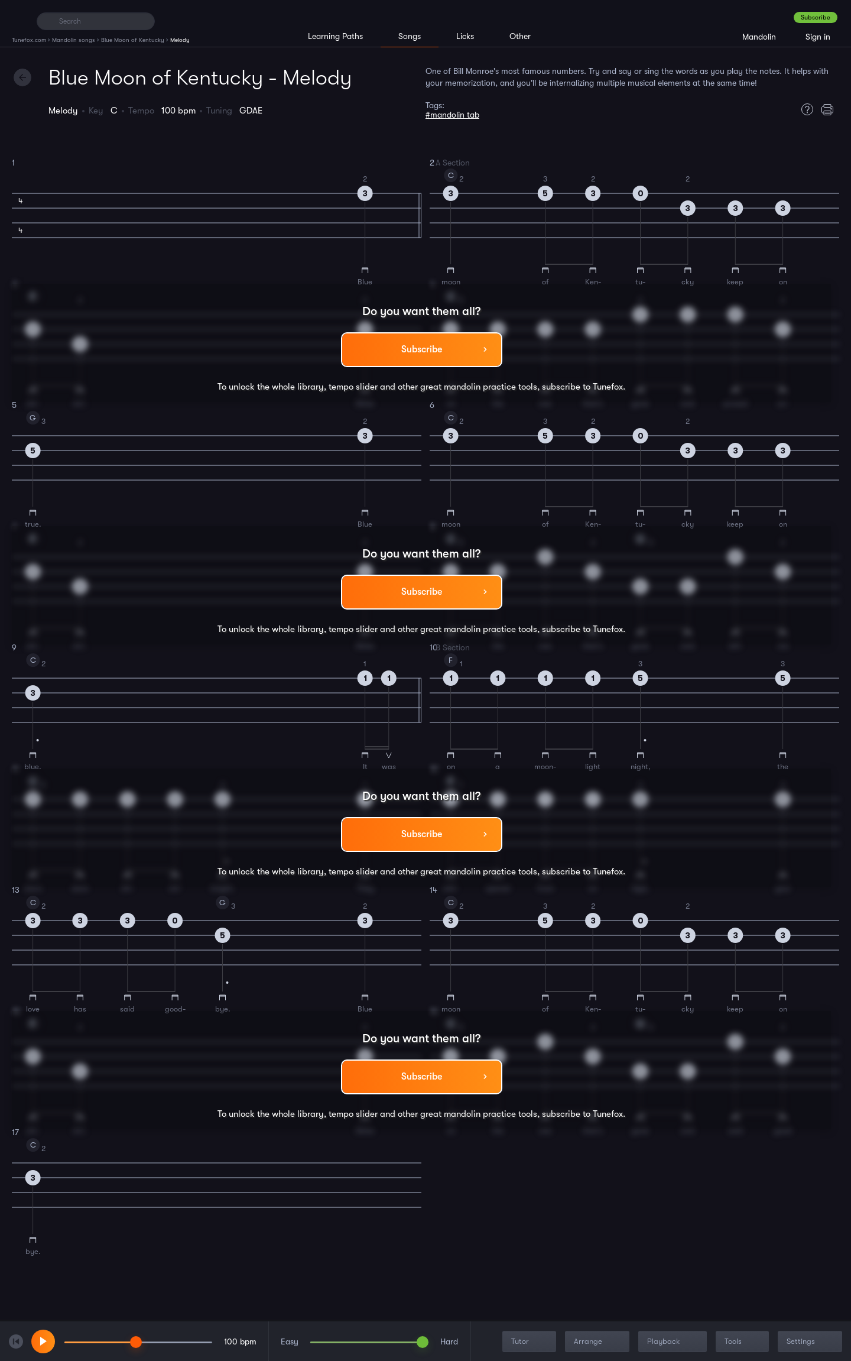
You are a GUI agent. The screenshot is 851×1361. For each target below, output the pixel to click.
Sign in (817, 36)
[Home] (19, 21)
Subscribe (815, 17)
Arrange (598, 1342)
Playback (673, 1342)
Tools (743, 1342)
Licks (465, 36)
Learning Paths (335, 36)
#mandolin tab (452, 114)
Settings (811, 1342)
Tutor (530, 1342)
